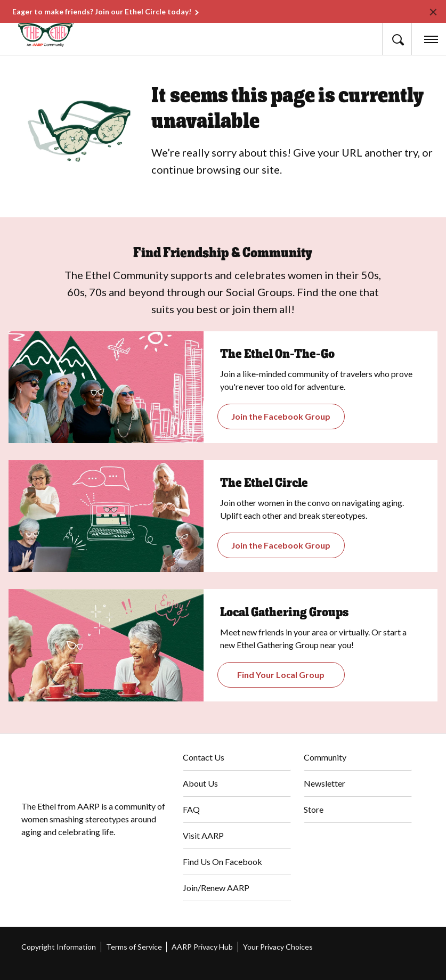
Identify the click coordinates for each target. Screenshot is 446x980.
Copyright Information (58, 946)
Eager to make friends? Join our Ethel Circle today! (101, 11)
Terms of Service (134, 946)
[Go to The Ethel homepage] (57, 35)
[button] (397, 39)
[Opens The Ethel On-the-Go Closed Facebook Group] (281, 675)
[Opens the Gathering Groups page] (281, 416)
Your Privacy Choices (278, 946)
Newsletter (324, 783)
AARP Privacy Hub (202, 946)
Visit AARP (203, 835)
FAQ (191, 809)
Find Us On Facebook (222, 861)
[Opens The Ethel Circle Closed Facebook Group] (281, 545)
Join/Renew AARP (216, 888)
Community (325, 757)
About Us (200, 783)
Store (313, 809)
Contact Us (203, 757)
